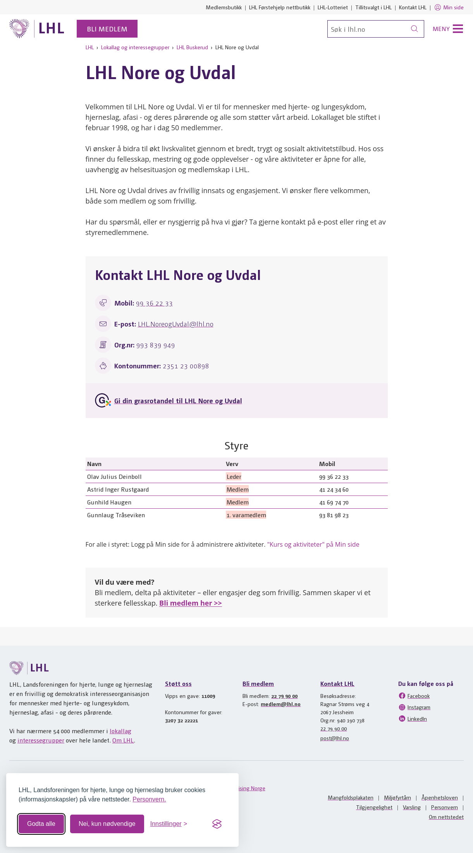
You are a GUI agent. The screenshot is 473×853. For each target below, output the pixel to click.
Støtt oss (178, 683)
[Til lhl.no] (36, 28)
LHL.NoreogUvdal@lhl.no (175, 323)
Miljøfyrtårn (397, 797)
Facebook (414, 695)
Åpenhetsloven (439, 797)
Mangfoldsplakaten (350, 797)
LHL (90, 46)
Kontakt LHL (413, 6)
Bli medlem (107, 28)
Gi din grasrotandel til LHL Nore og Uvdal (178, 400)
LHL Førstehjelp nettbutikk (279, 6)
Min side (449, 7)
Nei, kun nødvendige (107, 823)
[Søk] (375, 29)
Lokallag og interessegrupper (135, 46)
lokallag (120, 731)
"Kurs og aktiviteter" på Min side (313, 544)
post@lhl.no (334, 737)
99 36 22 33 (154, 302)
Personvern (444, 806)
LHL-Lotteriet (333, 6)
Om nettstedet (446, 816)
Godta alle (41, 823)
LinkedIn (412, 718)
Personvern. (149, 799)
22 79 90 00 (284, 695)
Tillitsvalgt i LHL (373, 6)
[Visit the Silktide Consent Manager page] (217, 824)
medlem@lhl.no (281, 703)
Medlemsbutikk (224, 6)
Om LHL (123, 740)
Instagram (414, 707)
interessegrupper (40, 740)
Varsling (412, 806)
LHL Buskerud (192, 46)
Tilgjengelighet (374, 806)
